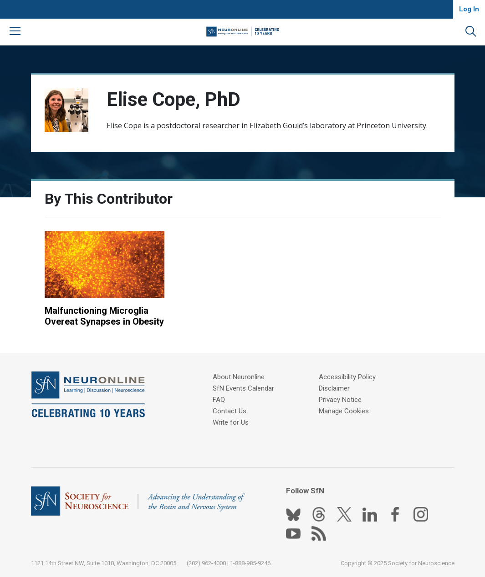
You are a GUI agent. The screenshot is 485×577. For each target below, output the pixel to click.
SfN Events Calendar (243, 388)
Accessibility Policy (347, 377)
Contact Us (229, 411)
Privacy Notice (340, 400)
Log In (469, 9)
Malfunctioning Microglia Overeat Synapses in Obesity (104, 316)
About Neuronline (239, 377)
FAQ (219, 400)
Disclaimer (334, 388)
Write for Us (231, 422)
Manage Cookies (344, 411)
